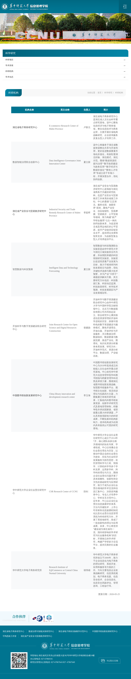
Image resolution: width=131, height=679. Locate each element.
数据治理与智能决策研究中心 (41, 631)
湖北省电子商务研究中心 (25, 127)
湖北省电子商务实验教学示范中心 (73, 631)
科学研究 (108, 93)
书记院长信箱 (109, 660)
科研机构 (9, 71)
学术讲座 (9, 65)
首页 (99, 93)
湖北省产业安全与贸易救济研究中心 (36, 636)
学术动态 (9, 77)
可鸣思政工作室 (9, 636)
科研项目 (9, 60)
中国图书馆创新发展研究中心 (27, 395)
